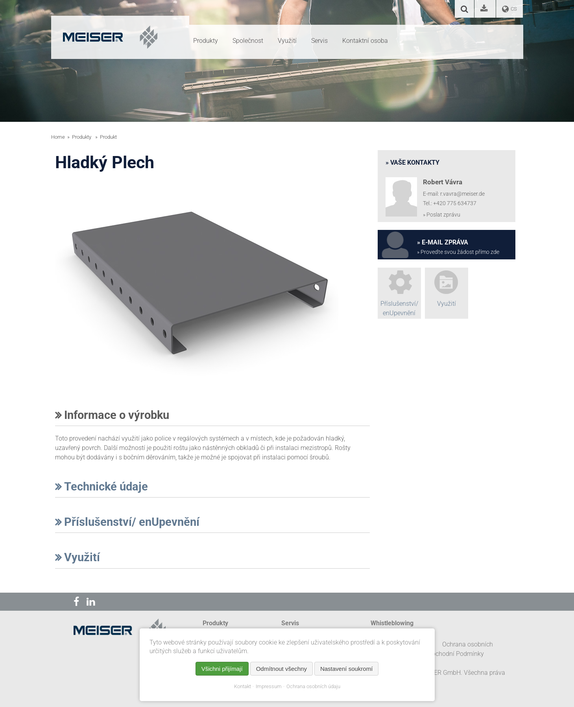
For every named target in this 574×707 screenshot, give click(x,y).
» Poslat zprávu (441, 214)
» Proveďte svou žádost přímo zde (458, 252)
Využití (77, 557)
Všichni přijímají (222, 668)
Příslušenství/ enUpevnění (127, 522)
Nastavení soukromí (346, 668)
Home (58, 137)
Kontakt (242, 686)
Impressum (269, 686)
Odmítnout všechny (281, 668)
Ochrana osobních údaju (313, 686)
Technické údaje (101, 486)
